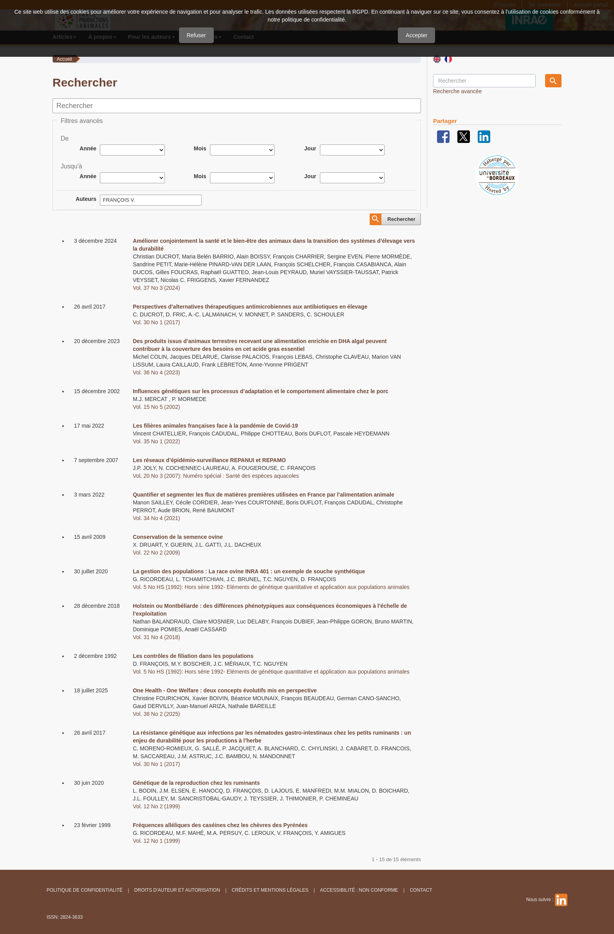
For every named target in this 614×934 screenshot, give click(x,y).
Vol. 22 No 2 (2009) (156, 552)
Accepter (416, 35)
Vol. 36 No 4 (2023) (156, 372)
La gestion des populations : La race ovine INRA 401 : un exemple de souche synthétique (249, 571)
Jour (310, 148)
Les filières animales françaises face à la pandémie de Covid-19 (215, 426)
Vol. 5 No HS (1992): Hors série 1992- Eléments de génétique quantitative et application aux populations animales (271, 587)
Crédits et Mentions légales (270, 890)
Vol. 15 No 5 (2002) (156, 407)
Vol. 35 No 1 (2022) (156, 441)
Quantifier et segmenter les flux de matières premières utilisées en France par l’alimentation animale (263, 494)
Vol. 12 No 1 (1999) (156, 841)
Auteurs (86, 199)
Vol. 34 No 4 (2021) (156, 518)
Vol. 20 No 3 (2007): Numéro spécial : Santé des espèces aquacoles (216, 476)
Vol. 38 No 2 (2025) (156, 714)
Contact (421, 890)
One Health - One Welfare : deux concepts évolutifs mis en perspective (225, 690)
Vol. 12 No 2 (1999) (156, 806)
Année (87, 148)
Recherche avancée (457, 91)
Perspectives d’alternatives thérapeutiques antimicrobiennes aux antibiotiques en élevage (250, 307)
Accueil (64, 59)
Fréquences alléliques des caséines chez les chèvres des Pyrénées (220, 825)
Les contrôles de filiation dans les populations (193, 656)
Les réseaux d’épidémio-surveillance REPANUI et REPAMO (209, 460)
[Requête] (484, 80)
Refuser (196, 35)
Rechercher (401, 219)
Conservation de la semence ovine (178, 537)
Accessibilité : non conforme (359, 890)
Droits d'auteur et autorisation (177, 890)
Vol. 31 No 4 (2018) (156, 637)
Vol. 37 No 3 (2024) (156, 288)
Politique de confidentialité (85, 890)
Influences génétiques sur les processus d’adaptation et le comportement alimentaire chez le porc (260, 391)
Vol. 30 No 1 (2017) (156, 322)
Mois (200, 148)
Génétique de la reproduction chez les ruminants (196, 783)
